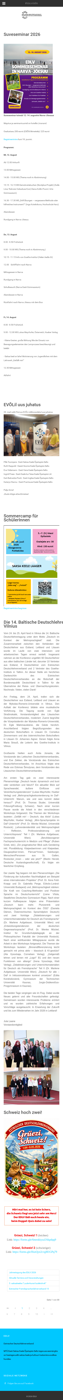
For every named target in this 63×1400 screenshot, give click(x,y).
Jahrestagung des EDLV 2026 (22, 1272)
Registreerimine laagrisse (15, 608)
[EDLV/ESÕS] (31, 3)
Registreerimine (11, 139)
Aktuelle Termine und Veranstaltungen (26, 1278)
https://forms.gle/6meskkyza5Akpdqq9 (34, 1239)
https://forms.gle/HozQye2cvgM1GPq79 (34, 1251)
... (51, 1308)
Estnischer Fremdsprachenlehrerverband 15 (29, 1289)
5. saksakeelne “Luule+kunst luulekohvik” (27, 1283)
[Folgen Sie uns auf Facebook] (19, 1383)
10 (36, 1314)
